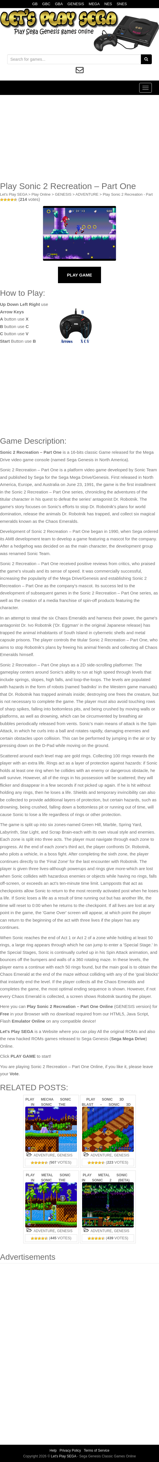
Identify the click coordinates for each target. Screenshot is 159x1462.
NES (108, 4)
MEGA (94, 4)
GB (35, 4)
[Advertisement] (79, 138)
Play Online (41, 194)
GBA (59, 4)
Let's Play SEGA (13, 194)
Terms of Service (96, 1450)
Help (53, 1450)
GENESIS (75, 4)
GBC (46, 4)
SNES (122, 4)
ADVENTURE (86, 194)
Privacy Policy (70, 1450)
